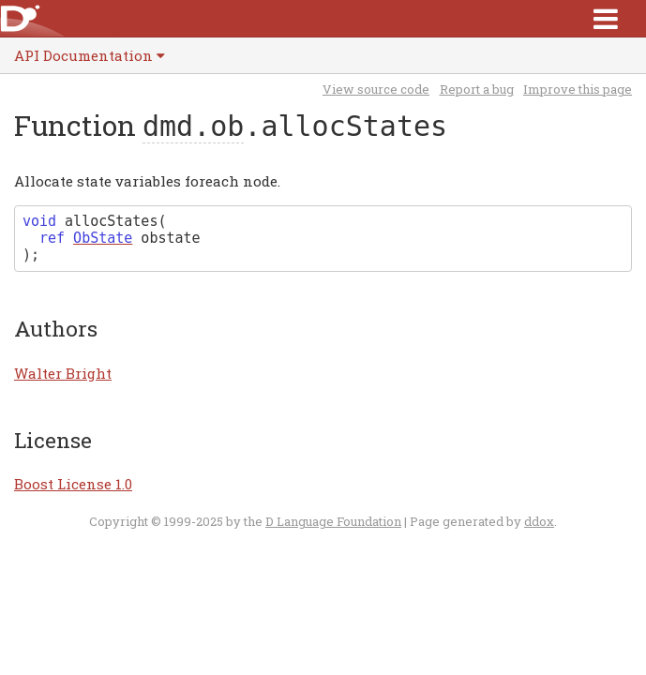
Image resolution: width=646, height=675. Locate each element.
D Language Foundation (333, 521)
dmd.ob (193, 126)
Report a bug (477, 89)
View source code (376, 89)
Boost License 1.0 (73, 483)
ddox (539, 521)
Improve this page (577, 89)
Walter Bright (63, 373)
